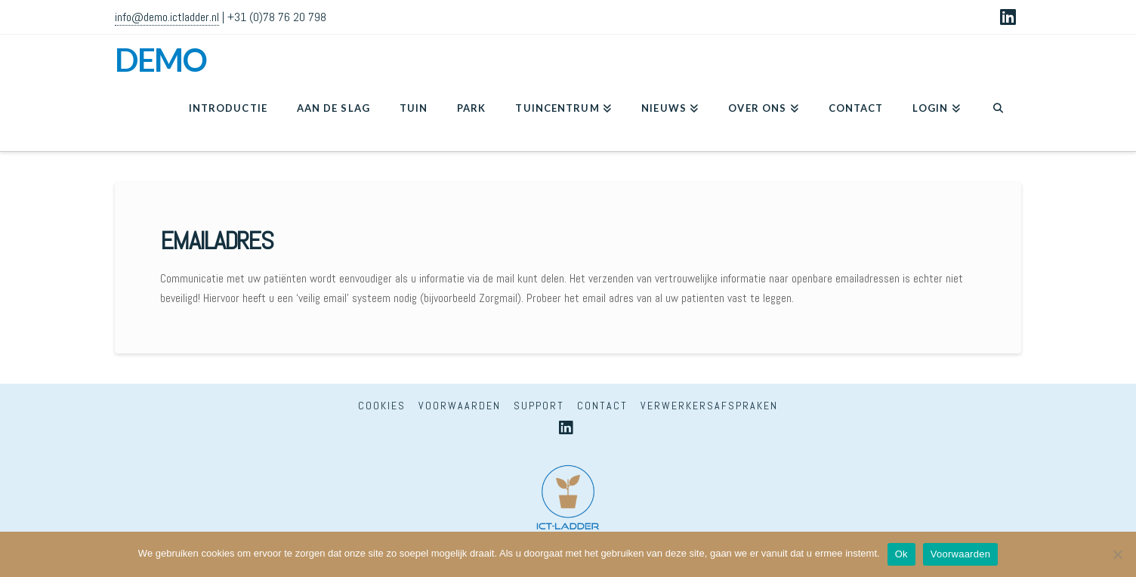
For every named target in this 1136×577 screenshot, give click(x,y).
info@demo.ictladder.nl (167, 17)
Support (539, 405)
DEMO (160, 60)
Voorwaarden (459, 405)
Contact (602, 405)
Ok (901, 554)
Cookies (382, 405)
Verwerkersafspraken (709, 405)
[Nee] (1117, 554)
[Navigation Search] (998, 113)
